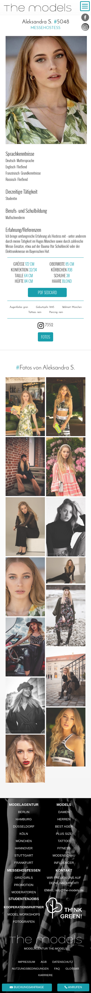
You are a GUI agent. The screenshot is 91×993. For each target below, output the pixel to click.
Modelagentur (24, 805)
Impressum (26, 961)
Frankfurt (23, 863)
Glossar (72, 968)
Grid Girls (24, 878)
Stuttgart (23, 855)
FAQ (57, 968)
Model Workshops (24, 914)
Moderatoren (23, 892)
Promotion (23, 885)
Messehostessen (23, 870)
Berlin (23, 812)
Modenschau (64, 855)
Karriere (45, 975)
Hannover (24, 848)
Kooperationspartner (24, 907)
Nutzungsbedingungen (30, 968)
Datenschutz (62, 961)
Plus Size (64, 834)
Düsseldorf (23, 826)
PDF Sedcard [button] (47, 292)
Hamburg (24, 819)
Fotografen (23, 921)
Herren (64, 819)
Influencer (64, 863)
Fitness (64, 848)
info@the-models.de (69, 890)
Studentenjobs (23, 899)
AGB (44, 961)
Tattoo (64, 841)
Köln (23, 834)
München (24, 841)
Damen (64, 812)
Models (64, 805)
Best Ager (64, 826)
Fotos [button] (45, 337)
